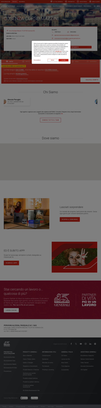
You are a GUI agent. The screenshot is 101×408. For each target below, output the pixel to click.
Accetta (63, 60)
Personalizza (37, 60)
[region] (51, 52)
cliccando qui (58, 51)
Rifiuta (52, 60)
